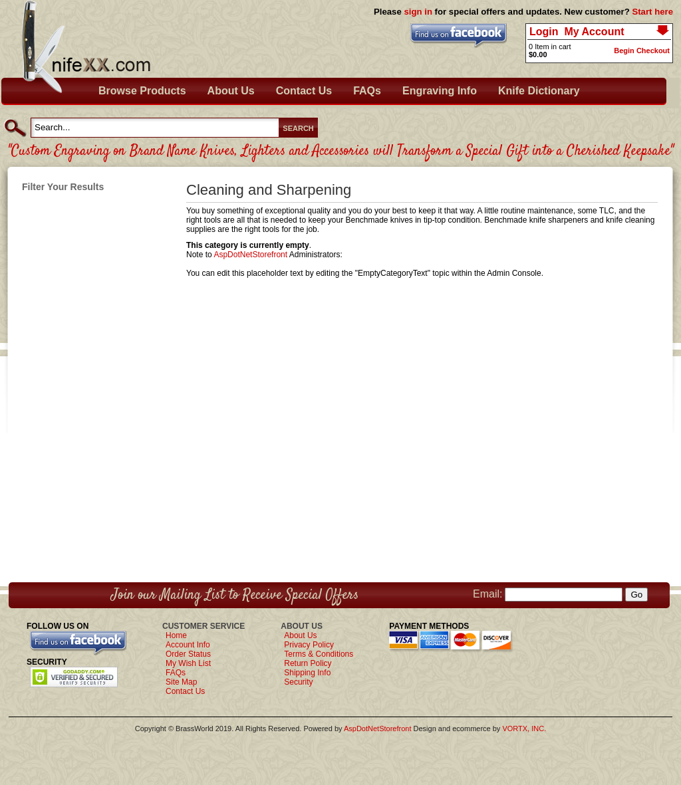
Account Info (188, 644)
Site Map (181, 682)
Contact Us (304, 90)
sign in (418, 12)
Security (298, 682)
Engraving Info (439, 90)
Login (544, 31)
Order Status (188, 654)
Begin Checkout (642, 51)
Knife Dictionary (539, 90)
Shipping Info (307, 672)
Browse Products (142, 90)
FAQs (367, 90)
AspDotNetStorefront (250, 254)
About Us (231, 90)
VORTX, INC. (524, 728)
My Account (594, 31)
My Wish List (188, 663)
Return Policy (307, 663)
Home (176, 635)
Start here (652, 12)
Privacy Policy (309, 644)
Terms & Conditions (318, 654)
